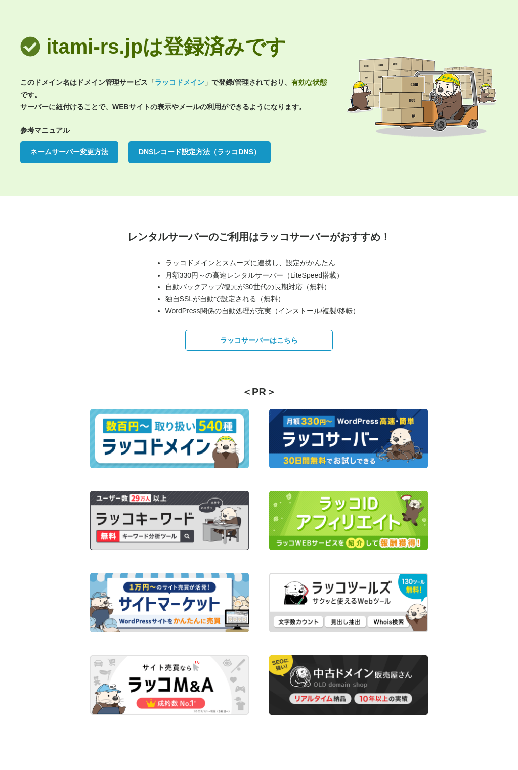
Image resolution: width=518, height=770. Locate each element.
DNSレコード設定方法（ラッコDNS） (200, 152)
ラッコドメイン (179, 82)
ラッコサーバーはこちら (259, 340)
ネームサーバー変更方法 (69, 152)
